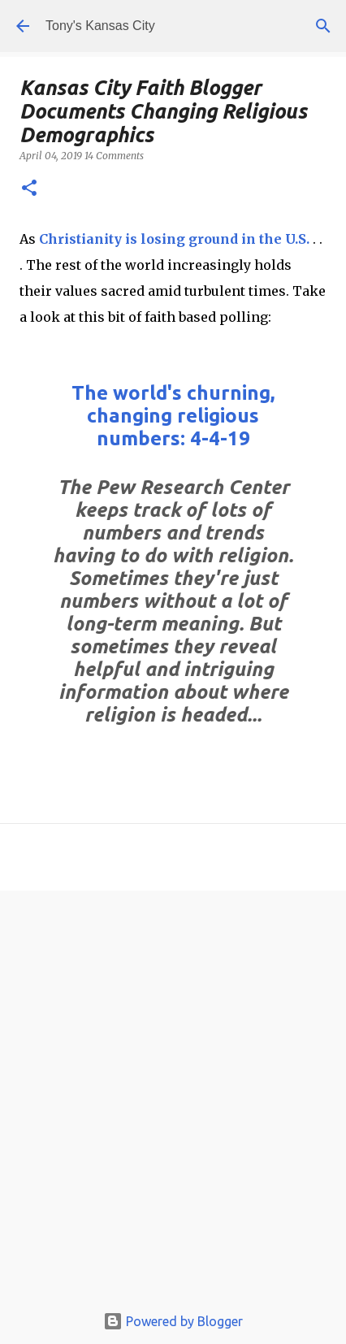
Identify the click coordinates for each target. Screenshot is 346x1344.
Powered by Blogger (173, 1321)
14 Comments (114, 156)
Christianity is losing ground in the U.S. (174, 239)
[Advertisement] (173, 1101)
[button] (29, 189)
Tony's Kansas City (100, 26)
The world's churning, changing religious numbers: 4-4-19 (173, 415)
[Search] (323, 26)
